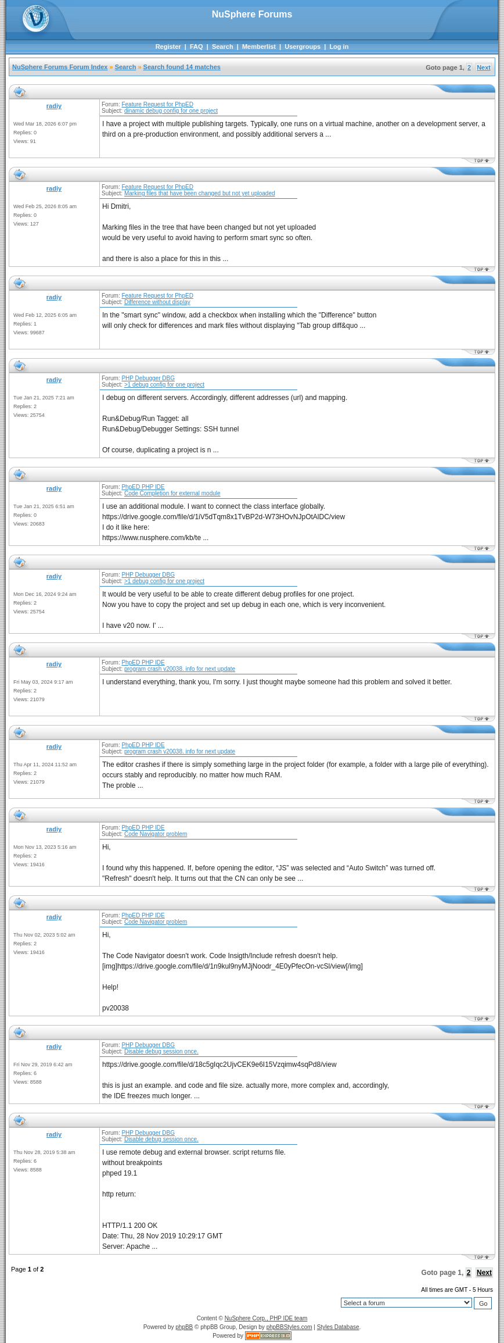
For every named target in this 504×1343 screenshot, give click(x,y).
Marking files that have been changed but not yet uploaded (199, 193)
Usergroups (303, 46)
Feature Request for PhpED (157, 104)
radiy (54, 105)
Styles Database (338, 1327)
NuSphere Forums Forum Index (59, 66)
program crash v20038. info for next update (179, 669)
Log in (338, 46)
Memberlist (259, 46)
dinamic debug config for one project (171, 111)
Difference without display (157, 302)
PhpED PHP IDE (142, 487)
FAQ (196, 46)
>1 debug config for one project (164, 384)
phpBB (184, 1327)
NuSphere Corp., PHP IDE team (266, 1318)
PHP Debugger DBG (148, 378)
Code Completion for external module (172, 493)
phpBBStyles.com (289, 1327)
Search (222, 46)
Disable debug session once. (161, 1051)
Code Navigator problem (155, 834)
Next (484, 67)
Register (168, 46)
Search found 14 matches (182, 66)
